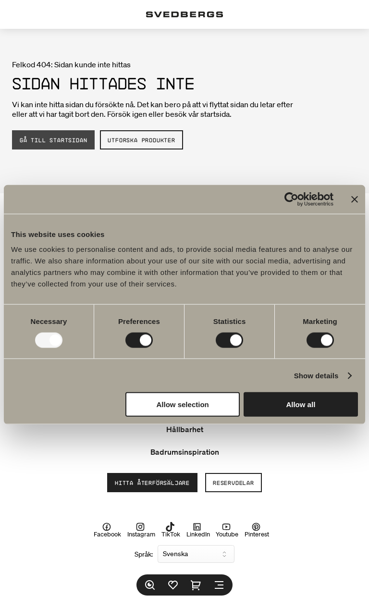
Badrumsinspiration (184, 452)
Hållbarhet (184, 429)
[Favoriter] (173, 585)
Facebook (107, 529)
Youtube (227, 529)
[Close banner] (354, 199)
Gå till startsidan (53, 140)
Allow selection (183, 404)
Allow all (300, 404)
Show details (316, 375)
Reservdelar (233, 482)
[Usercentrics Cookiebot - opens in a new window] (291, 199)
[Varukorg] (196, 585)
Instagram (141, 529)
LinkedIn (198, 529)
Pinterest (257, 529)
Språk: (144, 554)
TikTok (170, 529)
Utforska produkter (141, 140)
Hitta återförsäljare (152, 482)
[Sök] (150, 585)
